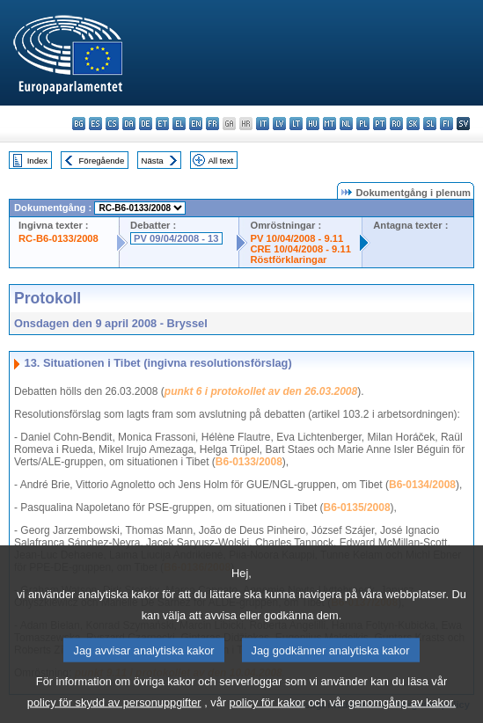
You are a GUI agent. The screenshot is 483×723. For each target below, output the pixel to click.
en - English (195, 123)
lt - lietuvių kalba (296, 123)
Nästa (153, 160)
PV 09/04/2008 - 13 (176, 238)
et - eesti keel (162, 123)
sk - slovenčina (413, 123)
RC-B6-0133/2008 (58, 238)
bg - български (78, 123)
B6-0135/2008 (357, 507)
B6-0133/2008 (249, 462)
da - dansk (128, 123)
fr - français (212, 123)
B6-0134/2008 (422, 484)
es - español (95, 123)
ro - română (396, 123)
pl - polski (363, 123)
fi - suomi (446, 123)
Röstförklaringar (288, 259)
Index (37, 160)
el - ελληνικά (179, 123)
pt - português (379, 123)
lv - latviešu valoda (279, 123)
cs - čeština (112, 123)
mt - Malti (329, 123)
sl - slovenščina (429, 123)
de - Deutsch (145, 123)
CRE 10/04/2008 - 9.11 (300, 249)
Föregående (102, 160)
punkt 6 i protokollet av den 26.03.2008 (261, 391)
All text (220, 160)
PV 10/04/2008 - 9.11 (296, 238)
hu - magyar (312, 123)
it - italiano (262, 123)
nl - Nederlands (346, 123)
